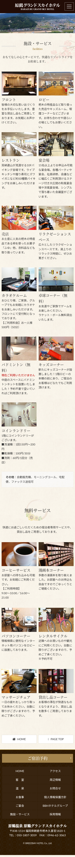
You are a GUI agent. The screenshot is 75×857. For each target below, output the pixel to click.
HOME (19, 739)
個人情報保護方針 (55, 797)
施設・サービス (20, 814)
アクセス (55, 771)
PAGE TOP (56, 739)
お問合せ (55, 788)
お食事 (20, 797)
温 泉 (20, 788)
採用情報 (55, 814)
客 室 (20, 779)
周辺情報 (55, 779)
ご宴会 (20, 805)
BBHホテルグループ (55, 805)
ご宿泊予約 (38, 758)
